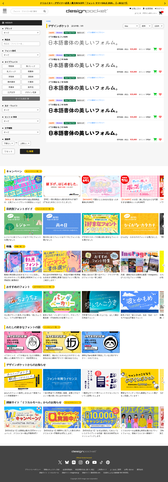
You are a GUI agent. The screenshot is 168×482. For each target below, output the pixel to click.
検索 (30, 151)
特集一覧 (18, 246)
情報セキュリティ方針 (52, 469)
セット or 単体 (9, 117)
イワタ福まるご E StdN (58, 127)
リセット (8, 151)
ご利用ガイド (102, 469)
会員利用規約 (67, 469)
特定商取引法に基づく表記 (84, 469)
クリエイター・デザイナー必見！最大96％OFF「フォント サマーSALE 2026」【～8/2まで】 (84, 3)
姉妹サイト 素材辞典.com (91, 473)
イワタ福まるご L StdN (58, 37)
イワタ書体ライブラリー (95, 32)
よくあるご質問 (115, 469)
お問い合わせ (129, 469)
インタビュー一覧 (50, 327)
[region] (105, 43)
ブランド (7, 29)
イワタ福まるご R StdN (58, 59)
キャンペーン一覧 (32, 171)
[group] (23, 190)
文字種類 (7, 128)
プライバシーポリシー (33, 469)
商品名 (6, 40)
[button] (3, 3)
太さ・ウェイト (10, 106)
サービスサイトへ (71, 402)
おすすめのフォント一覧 (42, 287)
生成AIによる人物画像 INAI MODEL (116, 473)
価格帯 (6, 139)
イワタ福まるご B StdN (58, 105)
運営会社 (140, 469)
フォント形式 (9, 51)
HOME (48, 21)
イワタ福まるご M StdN (58, 82)
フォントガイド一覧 (43, 209)
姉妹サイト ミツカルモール (49, 473)
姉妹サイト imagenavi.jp (70, 473)
